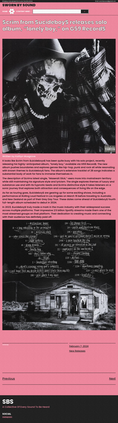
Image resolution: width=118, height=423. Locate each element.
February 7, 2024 (79, 346)
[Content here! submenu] (31, 11)
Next (112, 379)
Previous (8, 379)
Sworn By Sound (19, 5)
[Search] (84, 11)
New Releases (77, 351)
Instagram (7, 417)
